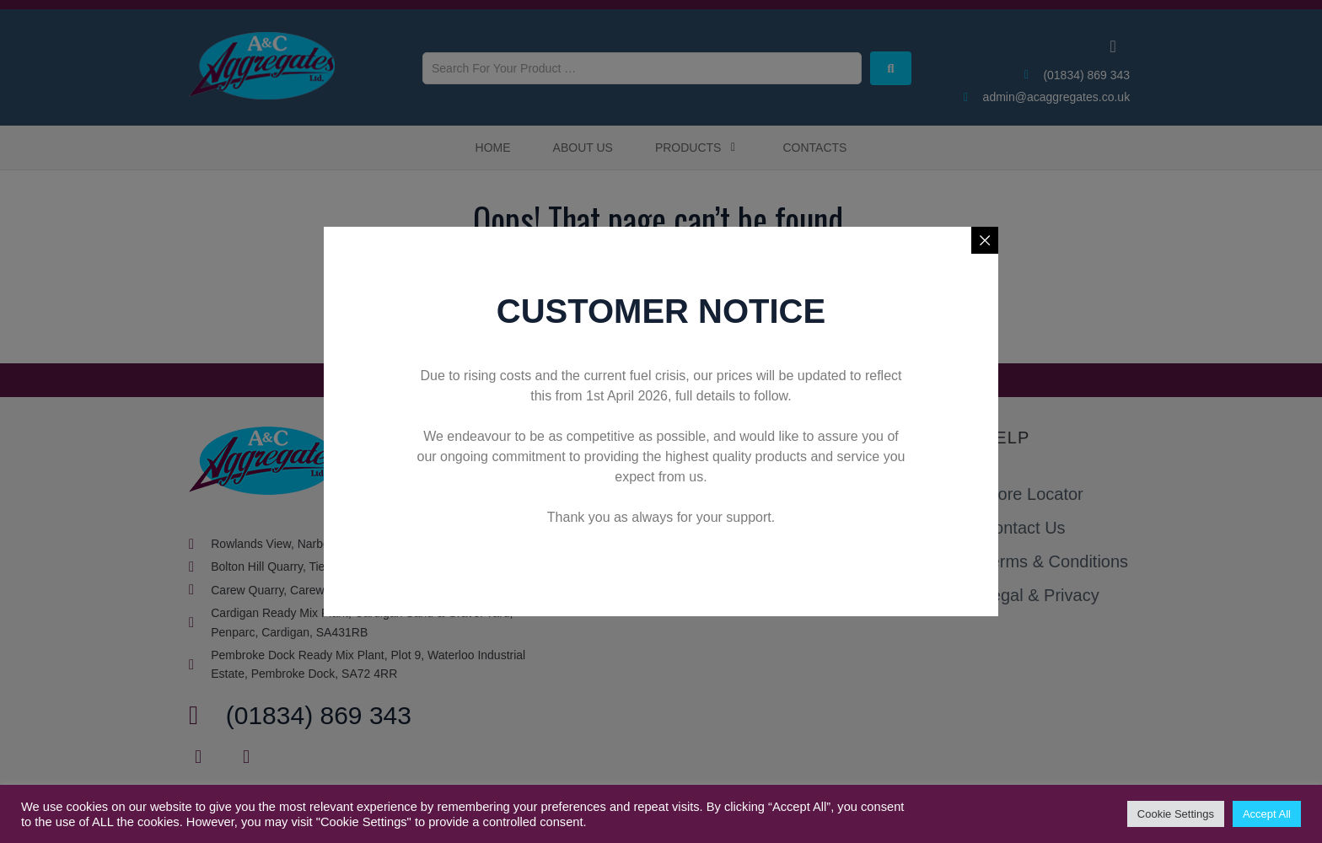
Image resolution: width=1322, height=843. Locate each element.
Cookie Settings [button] (1175, 814)
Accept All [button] (1267, 814)
